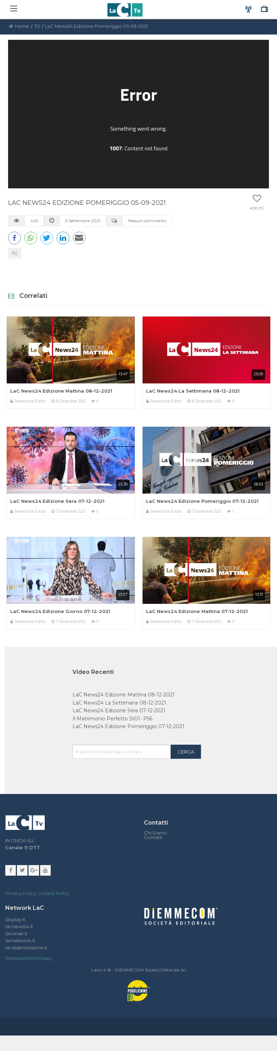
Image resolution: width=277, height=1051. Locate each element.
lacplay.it (15, 919)
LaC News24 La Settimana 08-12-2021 (193, 391)
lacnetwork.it (20, 940)
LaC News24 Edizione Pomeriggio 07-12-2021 (202, 501)
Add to (257, 208)
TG (37, 26)
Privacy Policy (21, 893)
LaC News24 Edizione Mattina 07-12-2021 (197, 611)
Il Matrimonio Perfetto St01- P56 (112, 718)
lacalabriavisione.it (26, 947)
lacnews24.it (19, 926)
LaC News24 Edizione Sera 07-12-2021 (57, 501)
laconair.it (16, 933)
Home (22, 26)
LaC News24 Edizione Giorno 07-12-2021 (60, 611)
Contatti (153, 837)
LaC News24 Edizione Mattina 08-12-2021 (61, 391)
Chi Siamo (155, 833)
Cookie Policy (53, 893)
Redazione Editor (30, 401)
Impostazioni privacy (28, 958)
